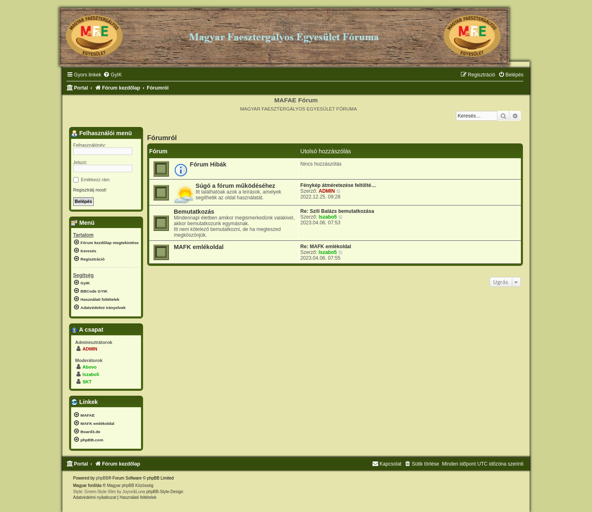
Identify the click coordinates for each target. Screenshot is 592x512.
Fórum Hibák (208, 164)
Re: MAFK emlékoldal (326, 246)
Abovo (90, 366)
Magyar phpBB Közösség (130, 485)
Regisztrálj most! (89, 189)
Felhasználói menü (101, 133)
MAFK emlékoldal (199, 247)
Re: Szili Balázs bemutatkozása (337, 211)
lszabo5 (328, 217)
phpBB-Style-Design (164, 491)
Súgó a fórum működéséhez (235, 185)
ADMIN (327, 191)
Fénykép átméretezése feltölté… (338, 185)
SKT (87, 381)
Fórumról (162, 137)
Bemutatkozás (194, 211)
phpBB (102, 478)
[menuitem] (112, 75)
